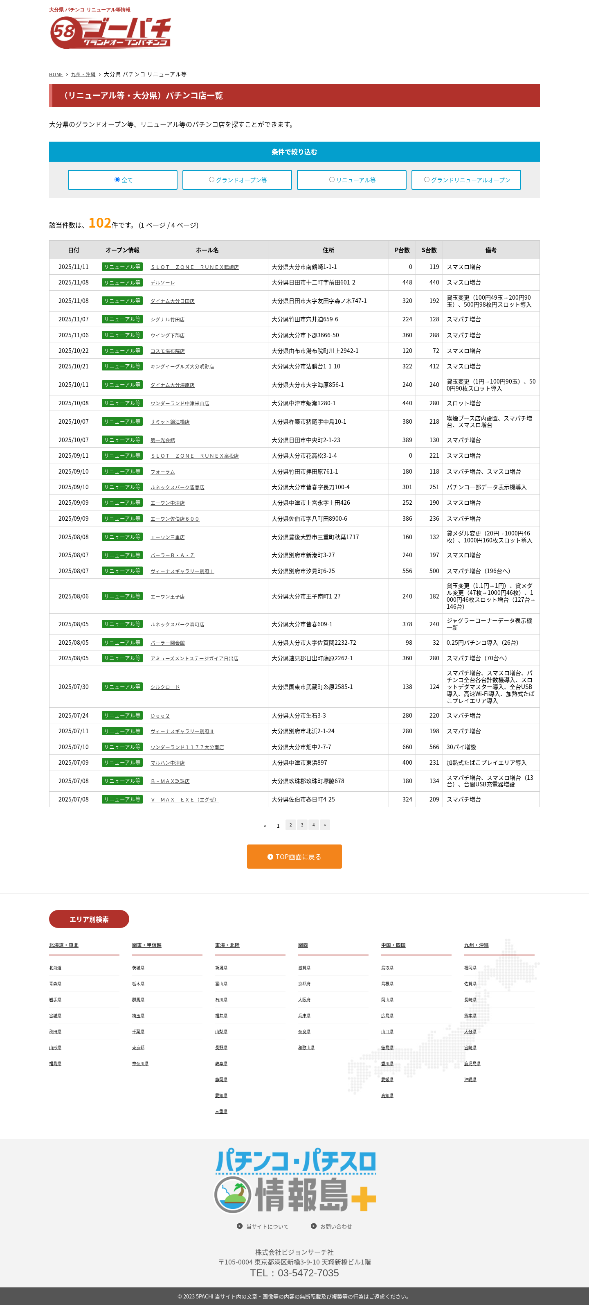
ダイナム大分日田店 (176, 300)
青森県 (56, 983)
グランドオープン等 (241, 180)
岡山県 (388, 999)
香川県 (388, 1063)
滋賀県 (305, 967)
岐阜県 (222, 1063)
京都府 (305, 983)
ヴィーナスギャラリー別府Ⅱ (188, 731)
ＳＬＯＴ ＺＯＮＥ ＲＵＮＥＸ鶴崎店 (202, 266)
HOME (57, 74)
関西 (304, 944)
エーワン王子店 (171, 596)
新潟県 (222, 967)
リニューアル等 (356, 180)
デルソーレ (165, 282)
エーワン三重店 (171, 537)
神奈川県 (142, 1063)
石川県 (222, 999)
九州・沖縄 (88, 74)
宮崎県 (471, 1047)
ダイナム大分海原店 (176, 384)
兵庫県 (305, 1015)
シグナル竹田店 (171, 319)
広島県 (388, 1015)
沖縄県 (471, 1079)
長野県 (222, 1047)
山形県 (56, 1047)
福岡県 (471, 967)
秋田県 (56, 1031)
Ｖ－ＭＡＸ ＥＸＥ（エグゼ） (191, 799)
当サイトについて (264, 1225)
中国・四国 (395, 944)
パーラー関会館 (171, 642)
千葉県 (139, 1031)
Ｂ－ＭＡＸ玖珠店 (173, 781)
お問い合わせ (341, 1225)
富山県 (222, 983)
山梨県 (222, 1031)
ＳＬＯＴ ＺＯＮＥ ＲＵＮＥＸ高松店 (202, 455)
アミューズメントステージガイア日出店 (202, 658)
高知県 (388, 1095)
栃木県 (139, 983)
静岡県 (222, 1079)
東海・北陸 (229, 944)
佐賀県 (471, 983)
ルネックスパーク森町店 (182, 624)
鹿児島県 (474, 1063)
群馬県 (139, 999)
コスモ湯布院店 (171, 350)
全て (127, 180)
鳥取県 (388, 967)
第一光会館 (165, 440)
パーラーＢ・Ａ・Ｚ (176, 555)
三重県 (222, 1111)
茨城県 (139, 967)
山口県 (388, 1031)
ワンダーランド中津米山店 (185, 403)
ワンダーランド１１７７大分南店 (193, 747)
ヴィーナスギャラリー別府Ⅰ (188, 571)
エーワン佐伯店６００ (179, 518)
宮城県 (56, 1015)
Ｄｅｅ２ (162, 715)
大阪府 (305, 999)
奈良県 (305, 1031)
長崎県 (471, 999)
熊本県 (471, 1015)
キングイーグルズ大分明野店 (188, 366)
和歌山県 (308, 1047)
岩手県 (56, 999)
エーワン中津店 (171, 502)
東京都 (139, 1047)
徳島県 (388, 1047)
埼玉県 (139, 1015)
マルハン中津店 (171, 762)
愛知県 (222, 1095)
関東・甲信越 (149, 944)
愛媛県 (388, 1079)
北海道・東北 (66, 944)
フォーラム (165, 471)
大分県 (471, 1031)
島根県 (388, 983)
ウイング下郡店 (171, 335)
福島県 (56, 1063)
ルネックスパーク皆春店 (182, 487)
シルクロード (168, 686)
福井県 (222, 1015)
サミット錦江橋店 (173, 421)
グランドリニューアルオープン (470, 180)
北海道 (56, 967)
